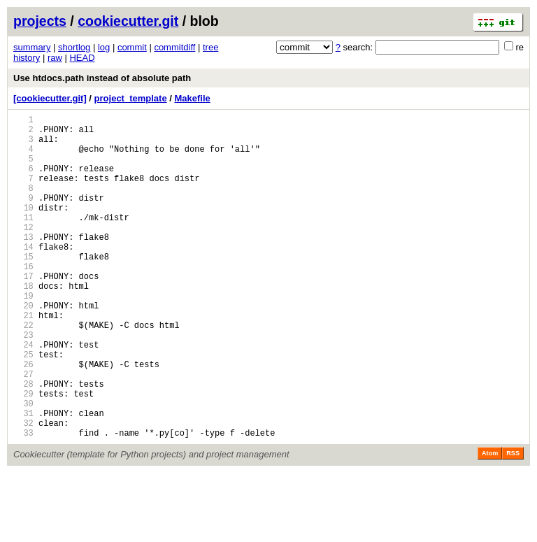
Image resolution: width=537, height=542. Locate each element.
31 (23, 478)
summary (31, 47)
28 (23, 442)
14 (23, 276)
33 (23, 502)
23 (23, 383)
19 (23, 335)
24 (23, 395)
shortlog (74, 47)
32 (23, 490)
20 (23, 347)
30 (23, 466)
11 (23, 240)
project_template (130, 98)
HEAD (81, 57)
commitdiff (174, 47)
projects (39, 21)
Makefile (192, 98)
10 (23, 228)
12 (23, 252)
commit (132, 47)
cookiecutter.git (128, 21)
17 (23, 312)
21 (23, 359)
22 (23, 371)
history (26, 57)
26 (23, 419)
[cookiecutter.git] (50, 98)
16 (23, 300)
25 (23, 407)
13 (23, 264)
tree (210, 47)
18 (23, 323)
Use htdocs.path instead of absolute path (102, 78)
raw (55, 57)
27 (23, 430)
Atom (490, 522)
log (104, 47)
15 (23, 288)
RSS (513, 522)
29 (23, 454)
